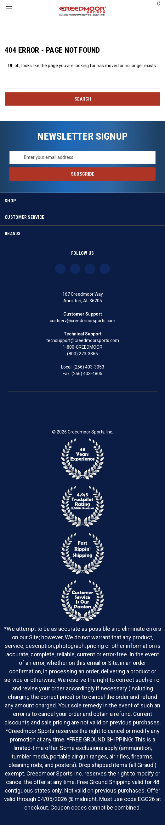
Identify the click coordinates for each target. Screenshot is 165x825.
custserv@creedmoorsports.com (82, 320)
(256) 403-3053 (88, 366)
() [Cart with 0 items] (155, 3)
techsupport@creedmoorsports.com (82, 340)
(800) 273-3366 (82, 353)
